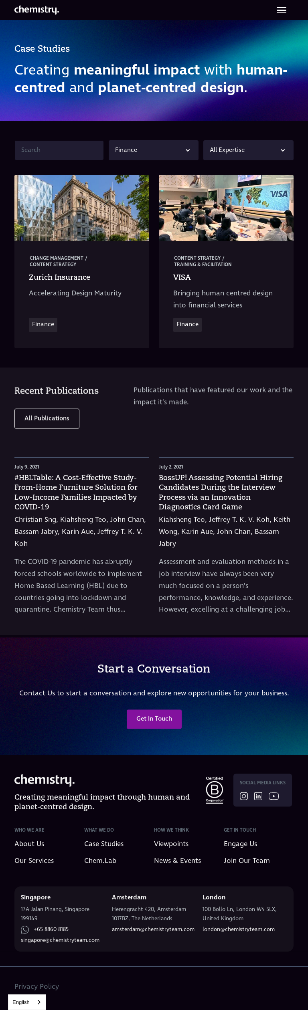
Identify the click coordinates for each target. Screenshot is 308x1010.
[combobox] (27, 1002)
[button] (154, 150)
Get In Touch (154, 724)
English (21, 1002)
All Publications (46, 412)
